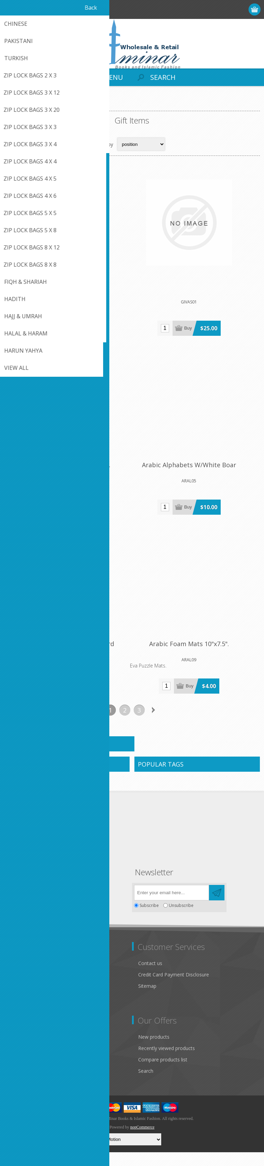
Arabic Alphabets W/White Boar (196, 474)
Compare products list (162, 1073)
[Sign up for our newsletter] (171, 906)
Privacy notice (25, 995)
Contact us (150, 977)
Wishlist (18, 1084)
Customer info (26, 1050)
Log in (228, 9)
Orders (17, 1073)
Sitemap (147, 999)
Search (145, 1084)
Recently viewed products (166, 1062)
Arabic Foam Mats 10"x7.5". (196, 658)
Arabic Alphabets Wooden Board (68, 658)
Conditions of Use (30, 1006)
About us (20, 1017)
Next (153, 723)
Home (14, 105)
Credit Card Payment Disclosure (173, 988)
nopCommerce (142, 1140)
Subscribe (149, 919)
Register (215, 9)
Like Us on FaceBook (33, 983)
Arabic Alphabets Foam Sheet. (67, 474)
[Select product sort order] (141, 144)
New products (153, 1050)
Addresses (21, 1062)
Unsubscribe (181, 919)
